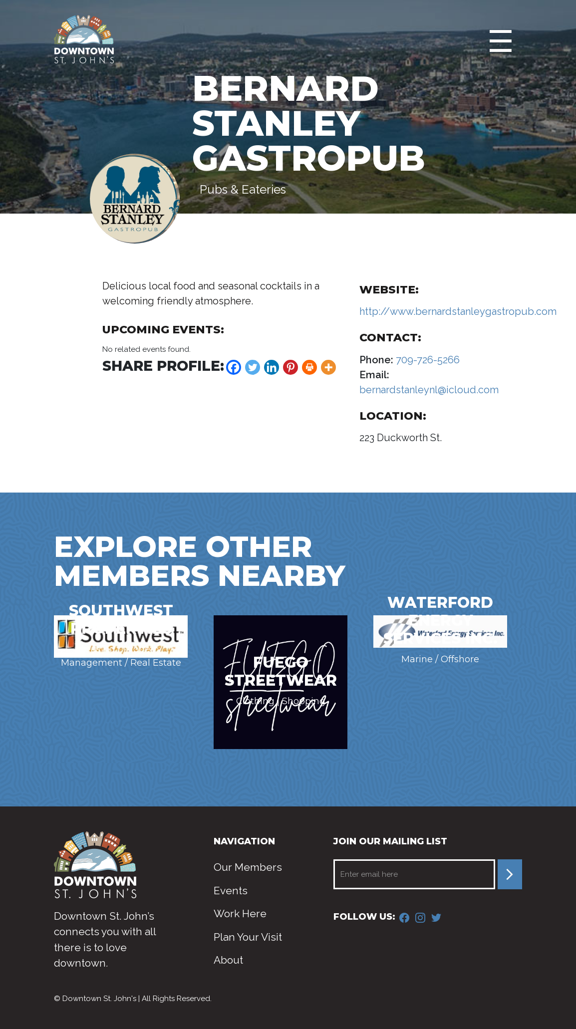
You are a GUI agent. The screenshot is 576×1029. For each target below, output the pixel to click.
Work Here (240, 913)
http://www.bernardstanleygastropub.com (458, 311)
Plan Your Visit (248, 937)
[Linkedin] (271, 367)
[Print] (309, 367)
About (228, 960)
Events (231, 890)
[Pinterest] (290, 367)
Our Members (248, 867)
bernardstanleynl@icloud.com (429, 390)
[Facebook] (233, 367)
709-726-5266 (426, 360)
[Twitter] (252, 367)
